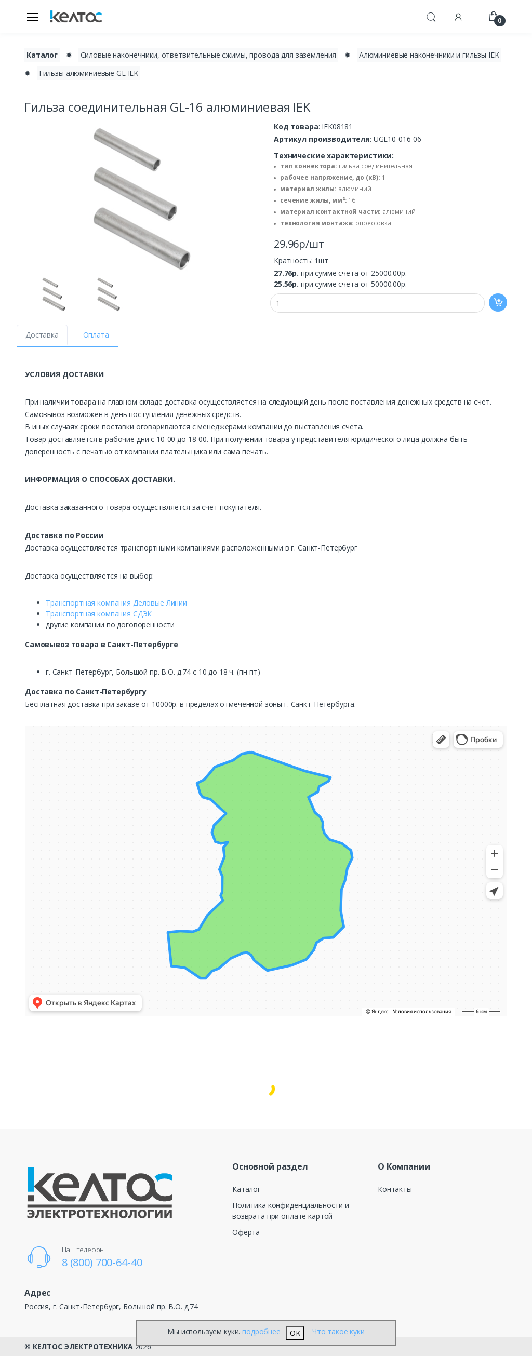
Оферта (246, 1232)
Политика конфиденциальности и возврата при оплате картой (290, 1210)
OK (295, 1333)
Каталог (246, 1189)
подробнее (261, 1331)
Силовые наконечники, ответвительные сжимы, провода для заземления (209, 55)
